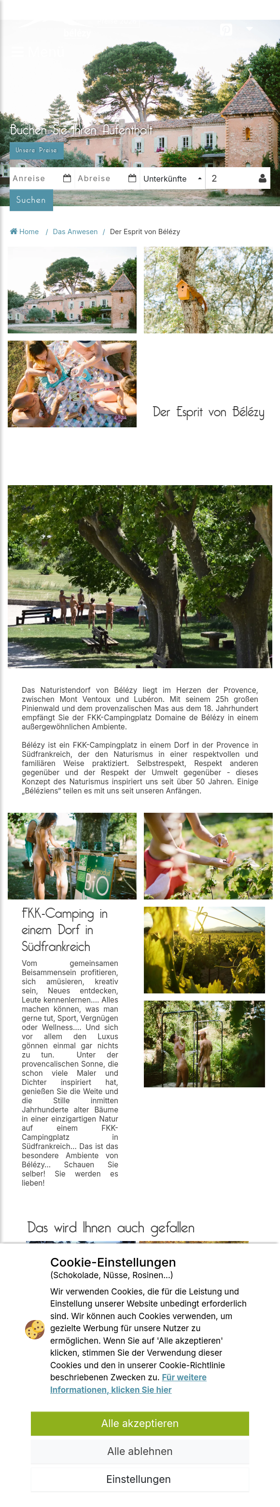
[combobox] (172, 178)
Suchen (31, 200)
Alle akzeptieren (140, 1423)
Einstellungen (140, 1479)
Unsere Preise (36, 150)
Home (25, 231)
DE (255, 19)
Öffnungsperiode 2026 (142, 11)
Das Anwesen (75, 231)
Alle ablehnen (140, 1451)
